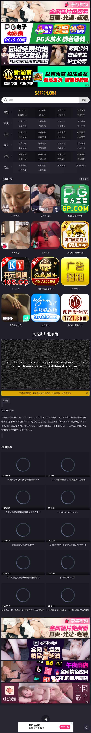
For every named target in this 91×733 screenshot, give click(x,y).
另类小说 (42, 159)
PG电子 (22, 110)
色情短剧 (42, 170)
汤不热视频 (81, 165)
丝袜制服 (42, 126)
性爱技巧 (81, 159)
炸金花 (42, 115)
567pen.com (45, 93)
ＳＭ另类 (81, 126)
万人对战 (61, 110)
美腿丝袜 (22, 148)
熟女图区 (61, 148)
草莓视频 (61, 165)
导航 (6, 167)
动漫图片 (81, 143)
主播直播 (61, 126)
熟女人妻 (22, 126)
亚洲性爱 (22, 132)
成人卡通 (61, 132)
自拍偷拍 (42, 121)
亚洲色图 (42, 143)
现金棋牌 (61, 115)
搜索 (84, 100)
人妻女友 (61, 154)
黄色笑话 (61, 159)
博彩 (6, 112)
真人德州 (42, 110)
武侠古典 (81, 154)
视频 (6, 123)
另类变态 (81, 137)
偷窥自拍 (22, 143)
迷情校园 (22, 159)
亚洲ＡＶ (22, 121)
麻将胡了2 (22, 115)
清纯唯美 (42, 148)
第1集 (5, 400)
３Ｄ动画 (81, 121)
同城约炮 (22, 165)
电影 (6, 134)
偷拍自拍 (42, 132)
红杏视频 (22, 170)
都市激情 (22, 154)
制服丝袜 (22, 137)
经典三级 (42, 137)
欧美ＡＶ (61, 121)
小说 (6, 156)
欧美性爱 (81, 132)
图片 (6, 145)
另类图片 (81, 148)
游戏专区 (81, 110)
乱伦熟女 (61, 137)
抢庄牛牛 (81, 115)
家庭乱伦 (42, 154)
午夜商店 (42, 165)
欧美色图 (61, 143)
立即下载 (65, 727)
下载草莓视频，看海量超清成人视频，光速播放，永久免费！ (53, 393)
